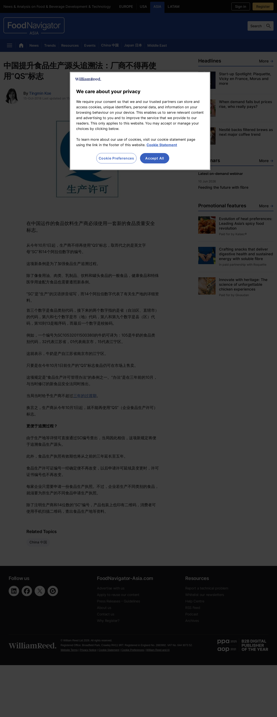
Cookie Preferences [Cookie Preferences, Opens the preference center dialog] (116, 158)
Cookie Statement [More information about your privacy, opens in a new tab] (162, 145)
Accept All (154, 158)
